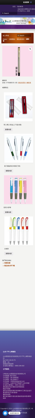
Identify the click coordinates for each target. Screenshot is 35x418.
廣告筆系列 (20, 39)
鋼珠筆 (29, 82)
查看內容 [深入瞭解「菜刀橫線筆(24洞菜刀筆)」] (9, 171)
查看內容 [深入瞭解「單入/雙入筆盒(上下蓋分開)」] (8, 129)
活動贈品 (12, 39)
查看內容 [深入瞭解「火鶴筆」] (9, 253)
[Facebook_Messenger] (5, 413)
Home (5, 39)
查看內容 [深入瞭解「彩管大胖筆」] (8, 212)
